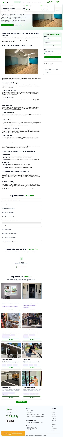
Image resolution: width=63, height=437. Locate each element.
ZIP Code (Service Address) (49, 45)
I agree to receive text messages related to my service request (53, 54)
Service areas (54, 420)
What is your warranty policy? (8, 212)
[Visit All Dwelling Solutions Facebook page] (7, 416)
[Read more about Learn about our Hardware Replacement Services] (32, 385)
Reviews (53, 412)
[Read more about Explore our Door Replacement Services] (32, 297)
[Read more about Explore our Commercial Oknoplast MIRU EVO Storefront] (32, 327)
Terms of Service (54, 59)
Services (53, 414)
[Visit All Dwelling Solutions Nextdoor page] (14, 416)
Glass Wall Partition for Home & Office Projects (52, 70)
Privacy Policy (49, 59)
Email (45, 49)
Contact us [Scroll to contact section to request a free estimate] (57, 2)
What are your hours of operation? (9, 237)
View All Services (21, 401)
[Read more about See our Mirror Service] (11, 385)
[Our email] (35, 413)
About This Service (48, 66)
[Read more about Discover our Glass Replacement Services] (11, 356)
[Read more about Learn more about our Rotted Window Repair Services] (11, 327)
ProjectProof (45, 435)
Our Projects (54, 418)
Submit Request (53, 57)
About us (53, 410)
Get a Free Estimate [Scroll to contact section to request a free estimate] (7, 25)
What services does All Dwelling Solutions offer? (11, 200)
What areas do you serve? (7, 229)
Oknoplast (54, 424)
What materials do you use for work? (9, 233)
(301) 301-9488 (49, 2)
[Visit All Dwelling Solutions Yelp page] (17, 416)
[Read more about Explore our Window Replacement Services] (11, 297)
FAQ (45, 67)
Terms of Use (8, 412)
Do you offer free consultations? (8, 208)
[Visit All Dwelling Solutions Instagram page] (9, 416)
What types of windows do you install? (9, 220)
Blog (52, 422)
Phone (45, 40)
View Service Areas (21, 267)
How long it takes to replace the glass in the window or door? (14, 225)
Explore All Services (19, 25)
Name (45, 36)
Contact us (54, 416)
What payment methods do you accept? (10, 241)
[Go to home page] (6, 2)
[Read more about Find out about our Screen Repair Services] (32, 356)
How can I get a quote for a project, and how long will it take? (14, 204)
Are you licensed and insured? (8, 216)
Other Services (47, 72)
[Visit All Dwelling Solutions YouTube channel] (12, 416)
